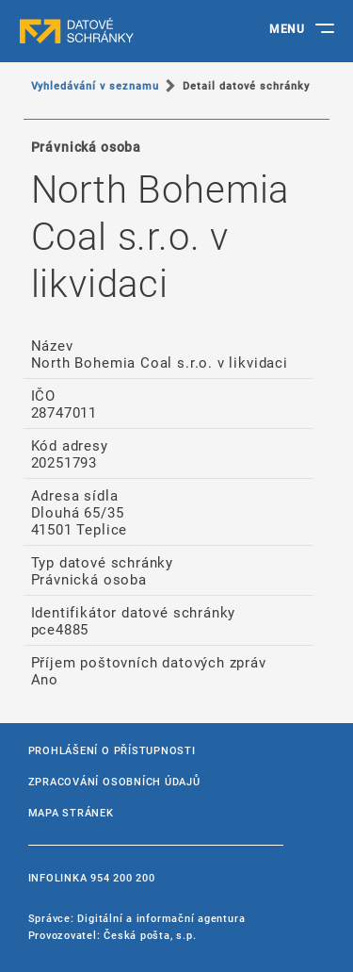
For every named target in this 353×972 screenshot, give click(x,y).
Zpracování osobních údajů (114, 781)
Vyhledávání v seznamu (95, 85)
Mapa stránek (71, 812)
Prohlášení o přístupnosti (112, 750)
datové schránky (113, 31)
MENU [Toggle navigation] (286, 28)
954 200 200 (122, 877)
